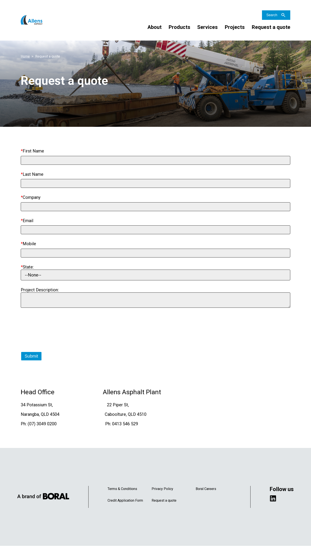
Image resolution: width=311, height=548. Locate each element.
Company (31, 197)
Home (25, 56)
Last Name (33, 174)
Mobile (29, 243)
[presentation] (53, 335)
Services (207, 27)
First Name (33, 151)
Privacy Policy (162, 491)
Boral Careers (206, 491)
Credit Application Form (125, 502)
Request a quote (271, 27)
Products (179, 27)
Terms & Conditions (122, 491)
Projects (235, 27)
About (155, 27)
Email (28, 220)
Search (271, 15)
